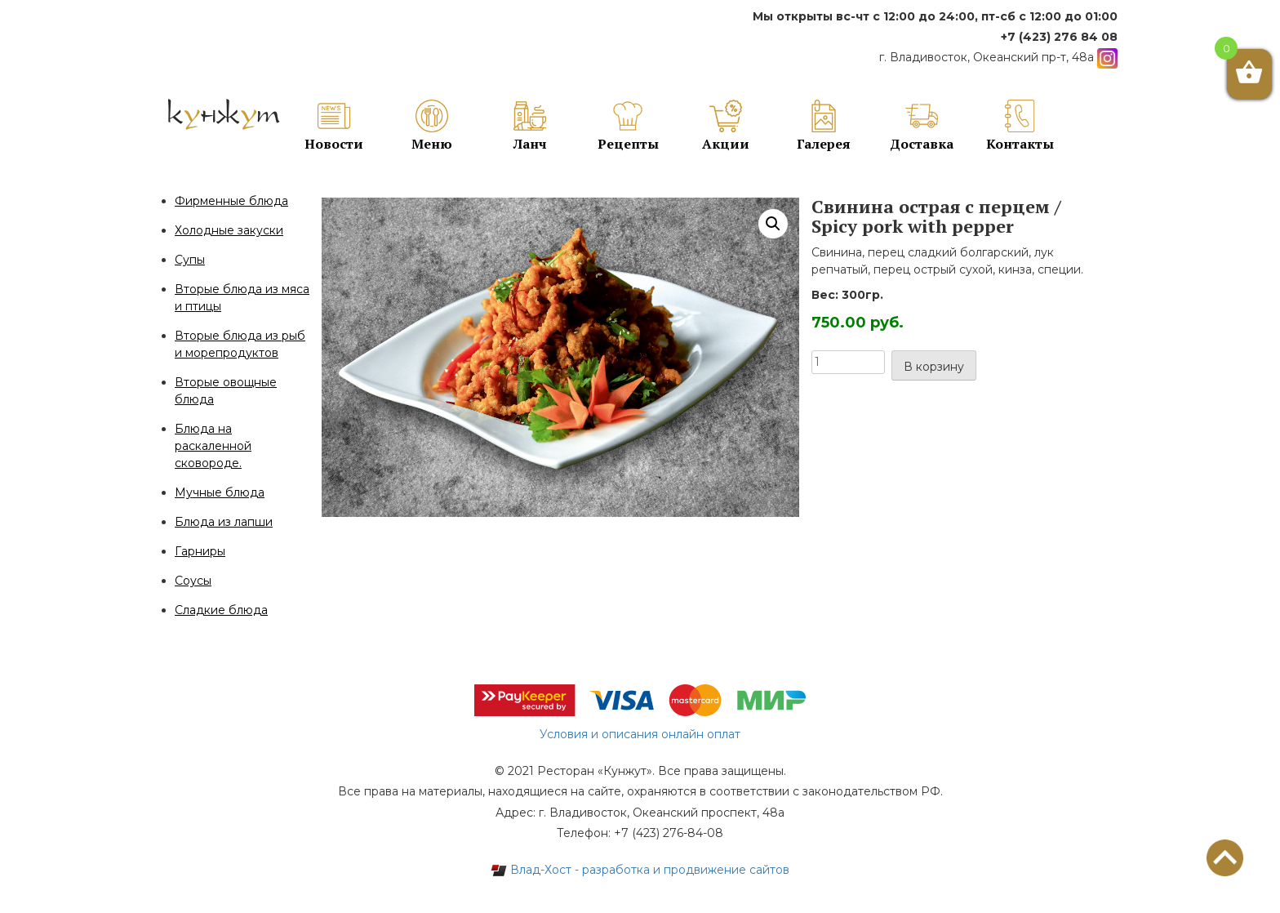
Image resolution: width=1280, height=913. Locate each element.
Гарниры (200, 551)
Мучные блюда (219, 492)
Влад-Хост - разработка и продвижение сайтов (640, 869)
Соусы (193, 580)
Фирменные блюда (231, 201)
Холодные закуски (229, 230)
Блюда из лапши (224, 521)
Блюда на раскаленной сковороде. (213, 445)
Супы (190, 259)
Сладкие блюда (221, 610)
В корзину (934, 366)
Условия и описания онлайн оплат (640, 734)
